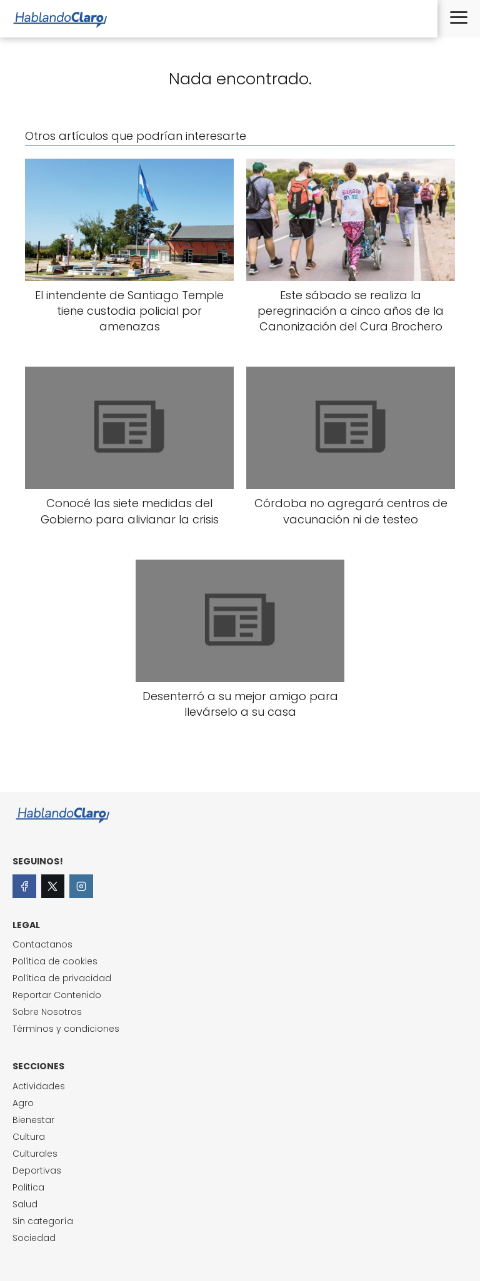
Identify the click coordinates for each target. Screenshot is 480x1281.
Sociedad (34, 1238)
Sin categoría (42, 1221)
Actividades (38, 1086)
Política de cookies (55, 961)
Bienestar (33, 1120)
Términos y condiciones (65, 1028)
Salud (25, 1204)
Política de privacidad (61, 978)
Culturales (35, 1153)
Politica (28, 1187)
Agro (23, 1103)
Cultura (28, 1136)
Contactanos (42, 944)
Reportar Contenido (56, 995)
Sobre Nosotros (47, 1012)
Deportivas (36, 1170)
